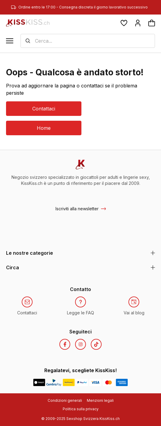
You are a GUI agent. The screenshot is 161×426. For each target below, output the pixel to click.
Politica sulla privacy (81, 409)
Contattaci (43, 109)
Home (44, 128)
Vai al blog (134, 312)
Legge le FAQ (80, 312)
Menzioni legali (100, 400)
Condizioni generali (65, 400)
